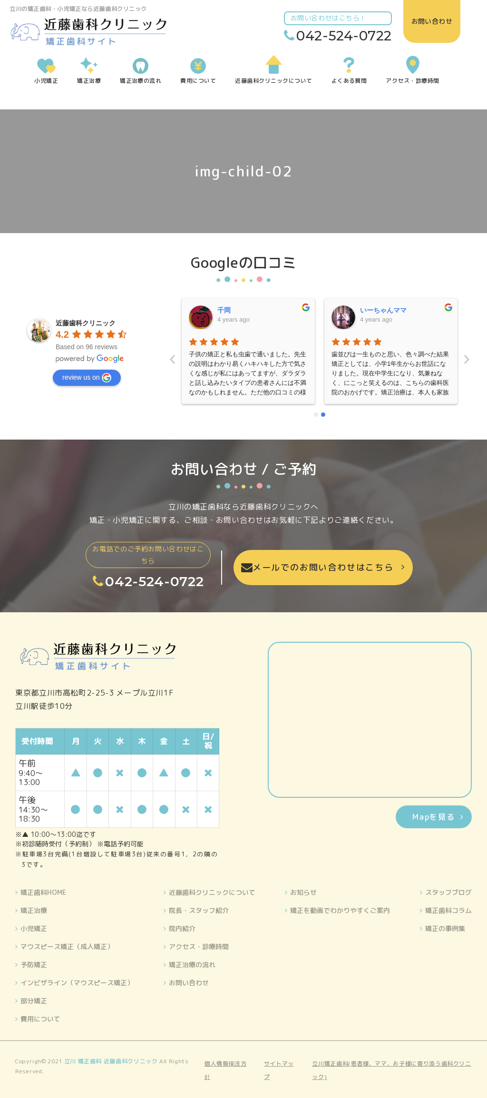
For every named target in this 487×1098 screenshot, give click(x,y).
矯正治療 (33, 910)
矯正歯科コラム (448, 910)
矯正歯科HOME (43, 892)
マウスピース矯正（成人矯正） (67, 946)
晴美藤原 (373, 310)
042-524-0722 (349, 36)
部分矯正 (33, 1000)
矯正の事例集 (445, 928)
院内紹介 (182, 928)
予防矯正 (33, 964)
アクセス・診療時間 (199, 946)
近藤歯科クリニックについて (212, 892)
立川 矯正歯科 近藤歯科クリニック (111, 1061)
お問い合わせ (189, 982)
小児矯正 (33, 928)
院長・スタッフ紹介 (199, 910)
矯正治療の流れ (192, 964)
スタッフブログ (448, 892)
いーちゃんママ (240, 310)
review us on (86, 377)
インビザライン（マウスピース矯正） (77, 982)
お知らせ (303, 892)
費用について (40, 1018)
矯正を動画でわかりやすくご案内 (340, 910)
